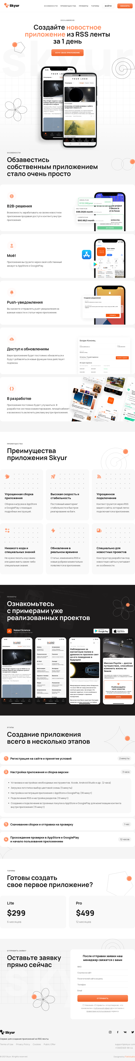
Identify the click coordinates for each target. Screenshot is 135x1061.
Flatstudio (130, 1056)
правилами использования (98, 1011)
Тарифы (95, 6)
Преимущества (68, 6)
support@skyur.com (125, 1044)
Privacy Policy (23, 1044)
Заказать (125, 6)
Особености (51, 6)
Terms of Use (6, 1044)
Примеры (83, 6)
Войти (108, 6)
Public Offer (49, 1044)
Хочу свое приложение (67, 53)
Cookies (37, 1044)
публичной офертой (103, 1008)
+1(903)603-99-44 (124, 1047)
